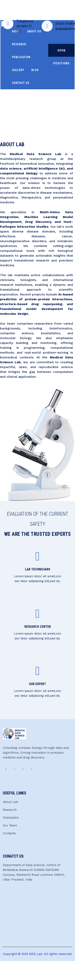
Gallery (18, 70)
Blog (35, 70)
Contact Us (20, 82)
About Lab (10, 802)
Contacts (9, 833)
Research (10, 810)
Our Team (10, 825)
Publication (21, 57)
